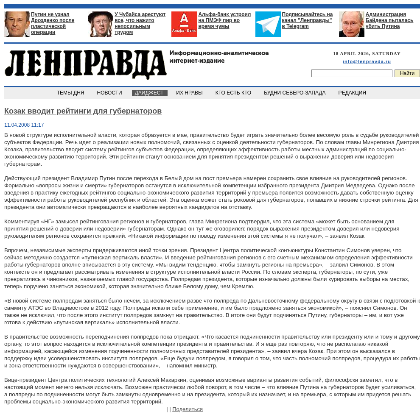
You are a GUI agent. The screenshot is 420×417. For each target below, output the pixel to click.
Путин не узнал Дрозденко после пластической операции (52, 23)
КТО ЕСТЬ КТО (234, 93)
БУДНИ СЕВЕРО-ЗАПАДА (295, 93)
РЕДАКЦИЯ (353, 93)
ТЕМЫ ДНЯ (71, 93)
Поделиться (187, 409)
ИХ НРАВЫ (190, 93)
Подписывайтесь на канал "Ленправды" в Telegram (307, 20)
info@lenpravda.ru (367, 61)
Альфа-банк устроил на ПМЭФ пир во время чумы (224, 20)
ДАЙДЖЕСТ (150, 93)
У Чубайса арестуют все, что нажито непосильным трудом (140, 23)
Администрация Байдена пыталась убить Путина (390, 20)
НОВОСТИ (110, 93)
